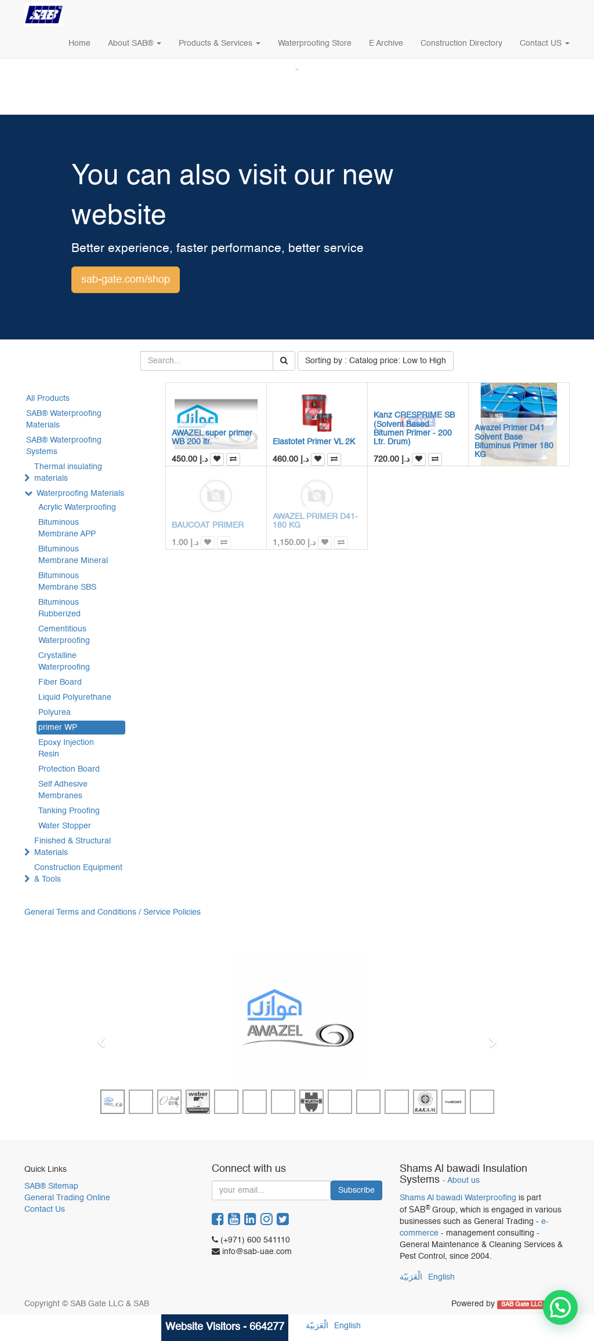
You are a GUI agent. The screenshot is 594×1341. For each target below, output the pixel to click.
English (441, 1277)
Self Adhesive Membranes (63, 790)
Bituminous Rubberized (59, 608)
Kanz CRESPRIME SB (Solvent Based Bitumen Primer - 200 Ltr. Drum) (414, 428)
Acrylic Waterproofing (77, 507)
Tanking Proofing (69, 811)
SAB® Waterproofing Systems (64, 446)
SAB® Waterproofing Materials (64, 419)
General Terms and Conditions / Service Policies (112, 912)
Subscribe (356, 1190)
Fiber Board (60, 682)
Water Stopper (64, 826)
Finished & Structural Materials (72, 847)
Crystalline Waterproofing (64, 661)
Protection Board (69, 769)
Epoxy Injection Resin (66, 748)
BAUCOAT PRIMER (208, 525)
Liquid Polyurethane (74, 697)
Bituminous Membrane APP (67, 528)
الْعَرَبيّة (411, 1277)
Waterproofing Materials (80, 493)
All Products (48, 398)
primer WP (57, 728)
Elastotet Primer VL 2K (314, 442)
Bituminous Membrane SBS (67, 581)
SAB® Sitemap (51, 1186)
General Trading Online (67, 1198)
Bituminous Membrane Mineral (73, 555)
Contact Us (44, 1209)
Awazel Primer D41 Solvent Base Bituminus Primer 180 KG (514, 441)
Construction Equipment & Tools (78, 873)
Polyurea (54, 712)
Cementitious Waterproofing (64, 635)
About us (463, 1181)
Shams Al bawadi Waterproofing (458, 1198)
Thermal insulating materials (68, 473)
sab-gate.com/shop (125, 280)
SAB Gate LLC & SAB (532, 1304)
